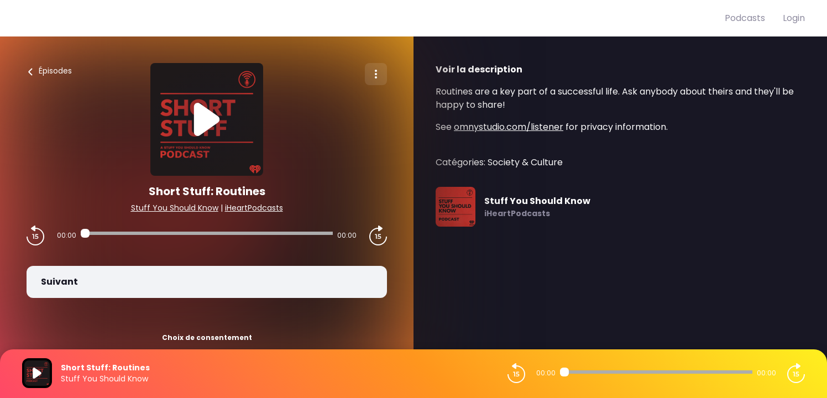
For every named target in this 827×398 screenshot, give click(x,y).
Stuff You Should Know (174, 207)
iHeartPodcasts (254, 207)
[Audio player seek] (207, 233)
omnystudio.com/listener (508, 127)
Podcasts (745, 18)
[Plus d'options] (376, 74)
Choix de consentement (207, 337)
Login (794, 18)
